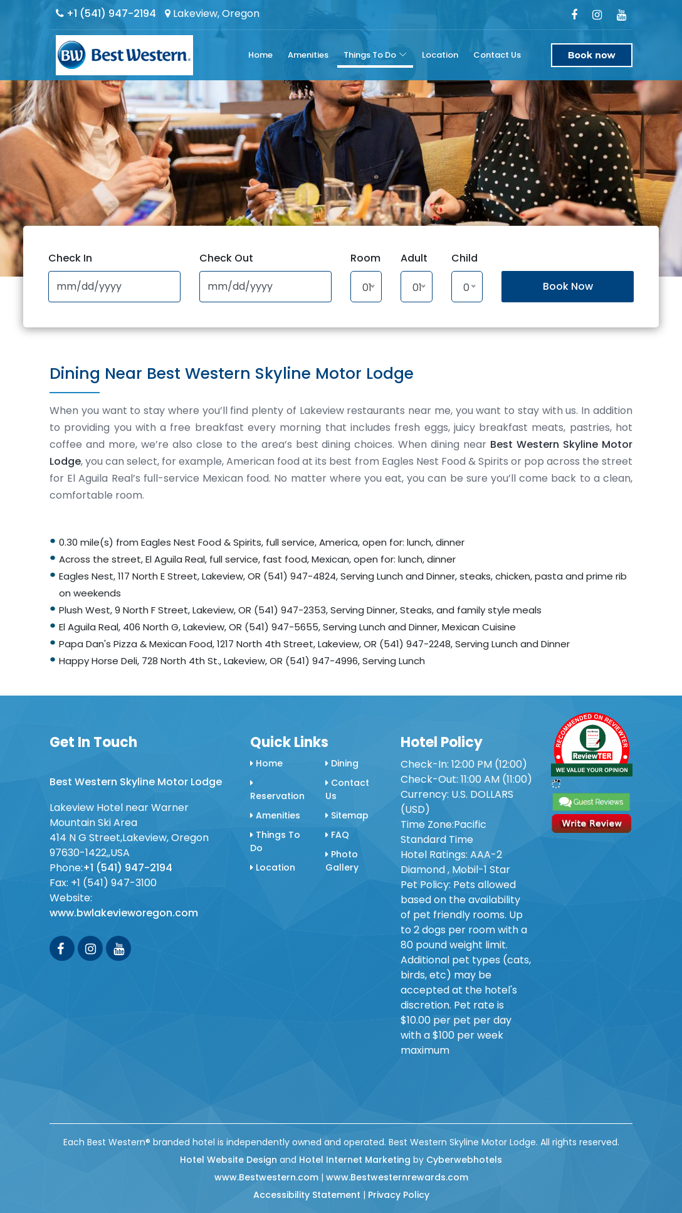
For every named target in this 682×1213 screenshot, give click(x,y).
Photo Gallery (342, 861)
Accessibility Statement (306, 1195)
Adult (414, 258)
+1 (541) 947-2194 (106, 13)
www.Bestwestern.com (266, 1177)
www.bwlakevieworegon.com (124, 913)
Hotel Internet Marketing (355, 1159)
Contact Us (497, 55)
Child (464, 258)
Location (440, 55)
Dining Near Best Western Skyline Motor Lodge (232, 373)
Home (260, 55)
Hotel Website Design (228, 1159)
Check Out (226, 258)
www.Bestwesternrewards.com (397, 1177)
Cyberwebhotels (464, 1159)
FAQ (337, 835)
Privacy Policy (398, 1195)
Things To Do (370, 55)
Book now (592, 55)
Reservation (277, 790)
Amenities (308, 55)
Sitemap (347, 815)
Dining (342, 763)
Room (365, 258)
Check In (70, 258)
